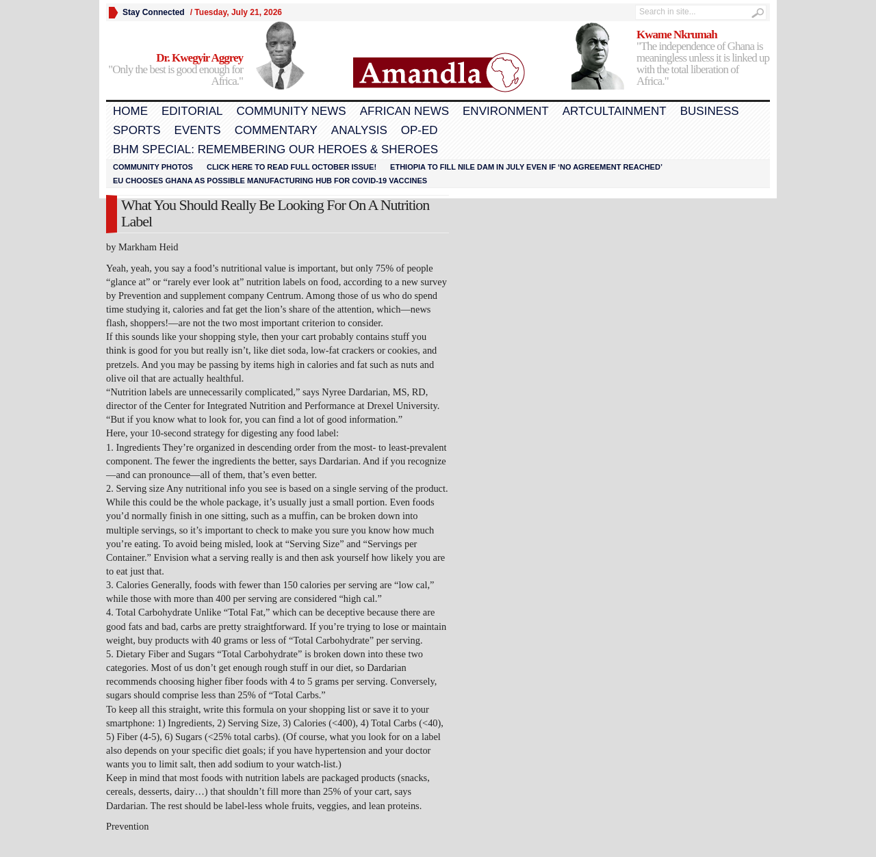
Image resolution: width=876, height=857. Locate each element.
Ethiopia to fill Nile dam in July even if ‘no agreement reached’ (526, 167)
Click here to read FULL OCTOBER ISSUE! (291, 167)
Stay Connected (154, 12)
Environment (506, 111)
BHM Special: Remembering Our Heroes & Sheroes (275, 149)
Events (198, 130)
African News (404, 111)
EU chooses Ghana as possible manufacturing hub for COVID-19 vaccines (270, 180)
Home (130, 111)
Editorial (192, 111)
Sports (137, 130)
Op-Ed (419, 130)
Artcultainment (615, 111)
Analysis (359, 130)
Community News (291, 111)
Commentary (276, 130)
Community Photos (153, 167)
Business (709, 111)
